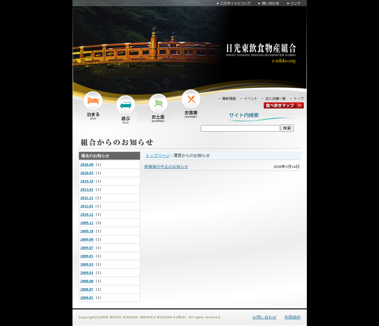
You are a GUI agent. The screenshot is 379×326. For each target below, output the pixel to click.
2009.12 (86, 222)
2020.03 (86, 172)
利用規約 (293, 317)
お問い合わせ (265, 317)
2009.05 (86, 256)
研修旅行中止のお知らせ (166, 166)
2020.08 (86, 164)
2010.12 (86, 214)
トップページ (158, 155)
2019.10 (86, 181)
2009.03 (86, 264)
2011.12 (86, 197)
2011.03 (86, 206)
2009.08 (86, 239)
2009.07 (86, 247)
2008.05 (86, 297)
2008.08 (86, 281)
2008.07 (86, 289)
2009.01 (86, 272)
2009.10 (86, 231)
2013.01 (86, 189)
